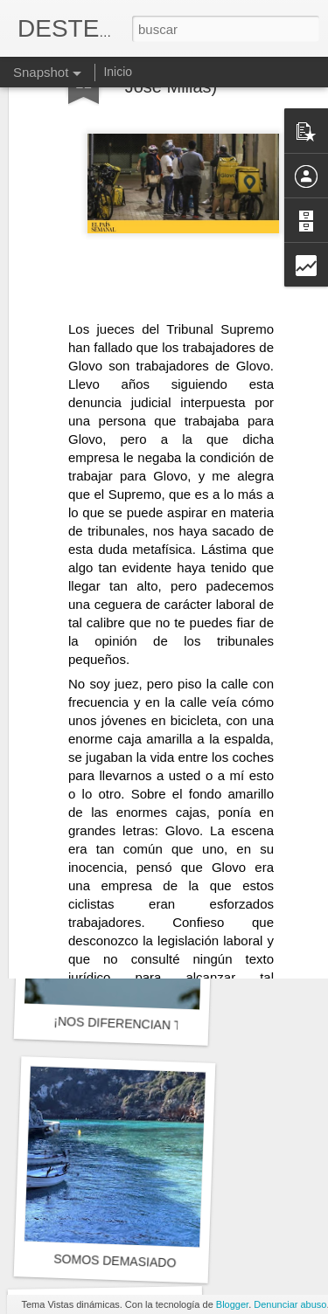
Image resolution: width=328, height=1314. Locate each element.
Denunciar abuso (290, 1304)
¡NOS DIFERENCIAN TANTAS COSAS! (161, 1025)
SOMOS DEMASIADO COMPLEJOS (154, 1262)
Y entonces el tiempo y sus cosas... (154, 775)
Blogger (232, 1304)
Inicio (117, 72)
